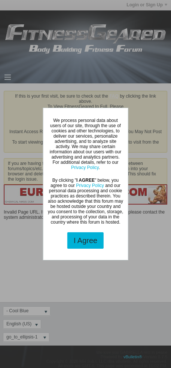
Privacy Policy (85, 167)
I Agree (85, 240)
